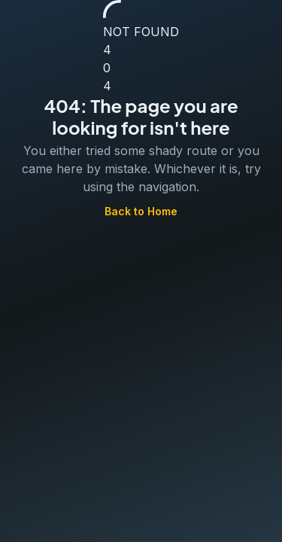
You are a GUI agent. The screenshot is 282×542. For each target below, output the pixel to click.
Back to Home (141, 212)
